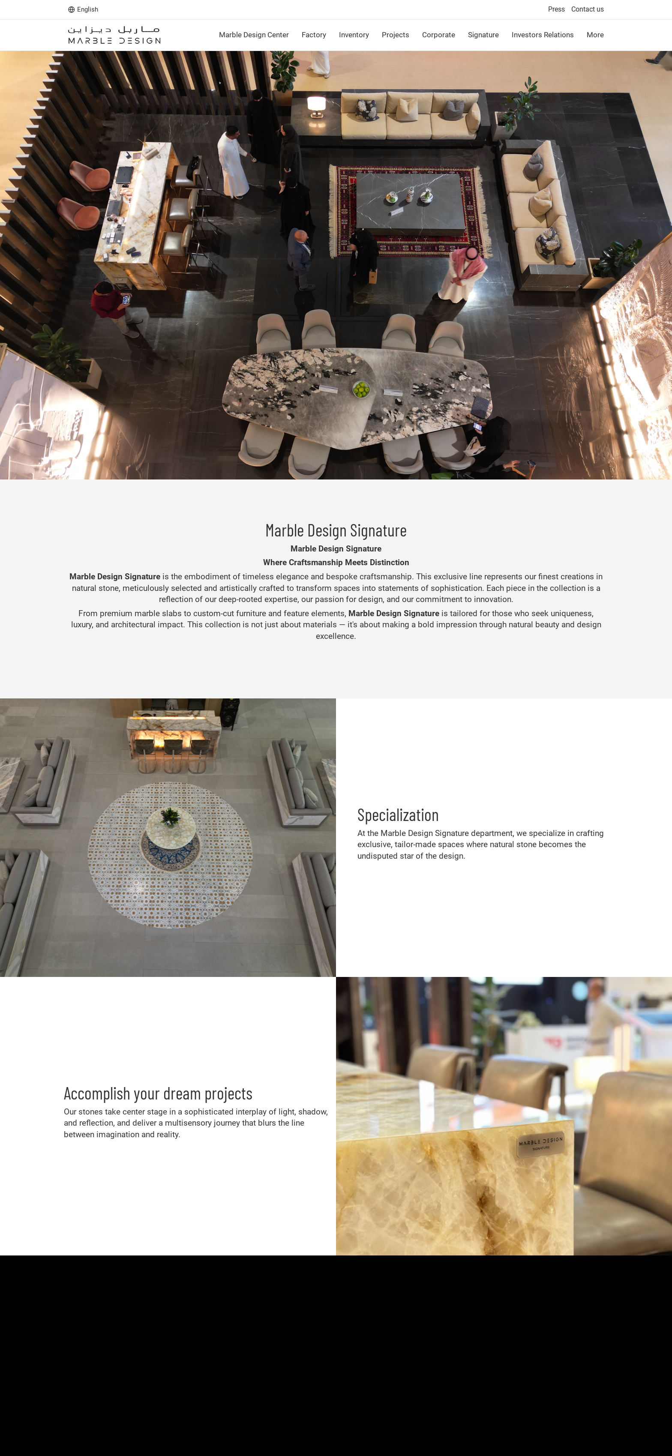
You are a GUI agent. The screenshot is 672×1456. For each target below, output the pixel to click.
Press (556, 9)
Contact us (587, 9)
